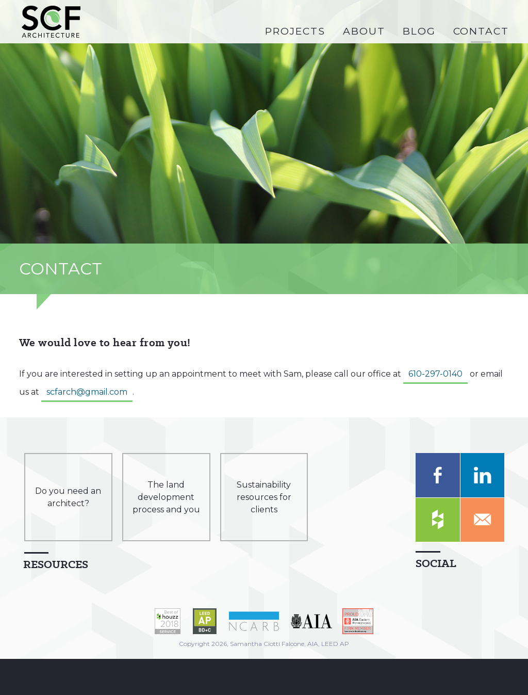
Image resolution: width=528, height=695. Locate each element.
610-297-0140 (435, 374)
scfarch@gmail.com (86, 392)
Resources (55, 564)
